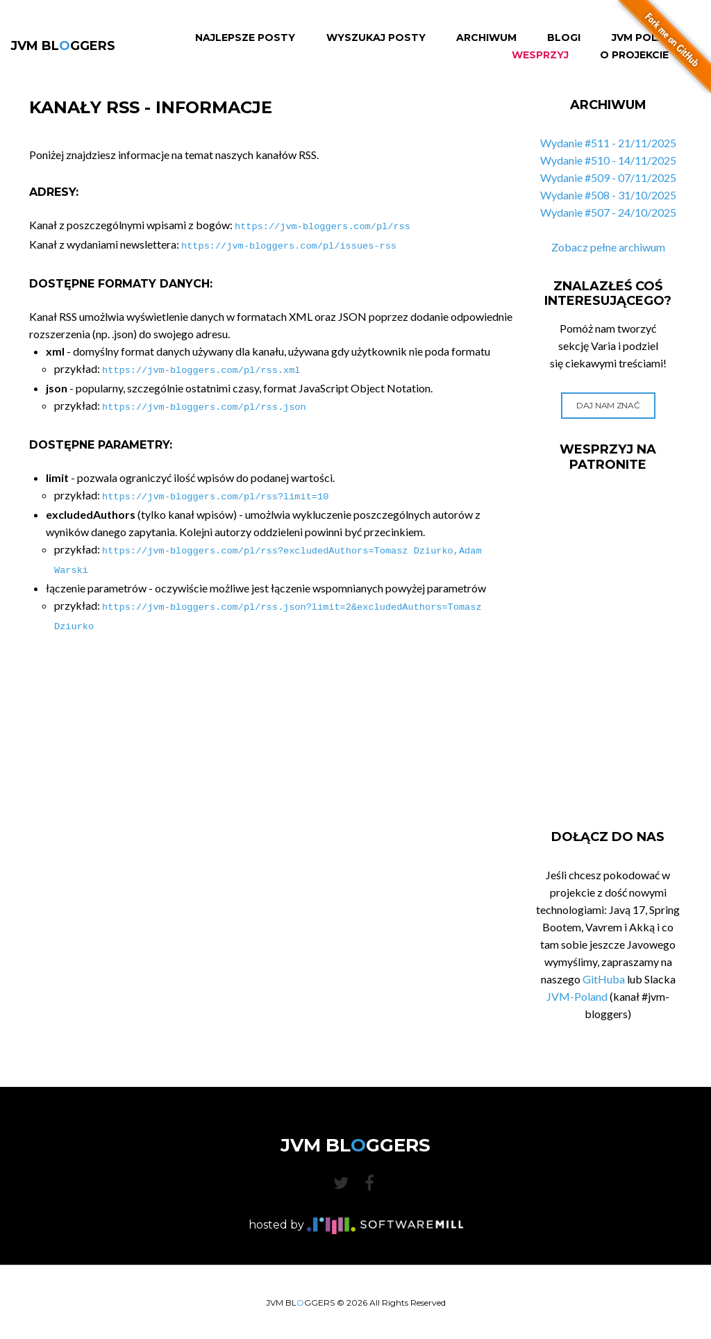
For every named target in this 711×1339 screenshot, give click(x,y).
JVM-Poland (577, 996)
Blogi (563, 38)
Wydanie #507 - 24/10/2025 (608, 212)
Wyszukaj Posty (376, 38)
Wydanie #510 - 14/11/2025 (608, 160)
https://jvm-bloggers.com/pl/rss (322, 225)
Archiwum (486, 38)
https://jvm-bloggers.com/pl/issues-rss (288, 243)
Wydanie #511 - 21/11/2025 (608, 142)
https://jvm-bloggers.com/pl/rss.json (204, 401)
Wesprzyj (540, 55)
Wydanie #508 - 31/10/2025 (608, 194)
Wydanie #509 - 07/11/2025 (608, 177)
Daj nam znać (607, 405)
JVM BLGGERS (62, 45)
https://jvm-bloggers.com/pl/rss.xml (201, 366)
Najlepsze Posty (245, 38)
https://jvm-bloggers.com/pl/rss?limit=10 (215, 490)
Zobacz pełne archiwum (608, 246)
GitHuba (604, 978)
